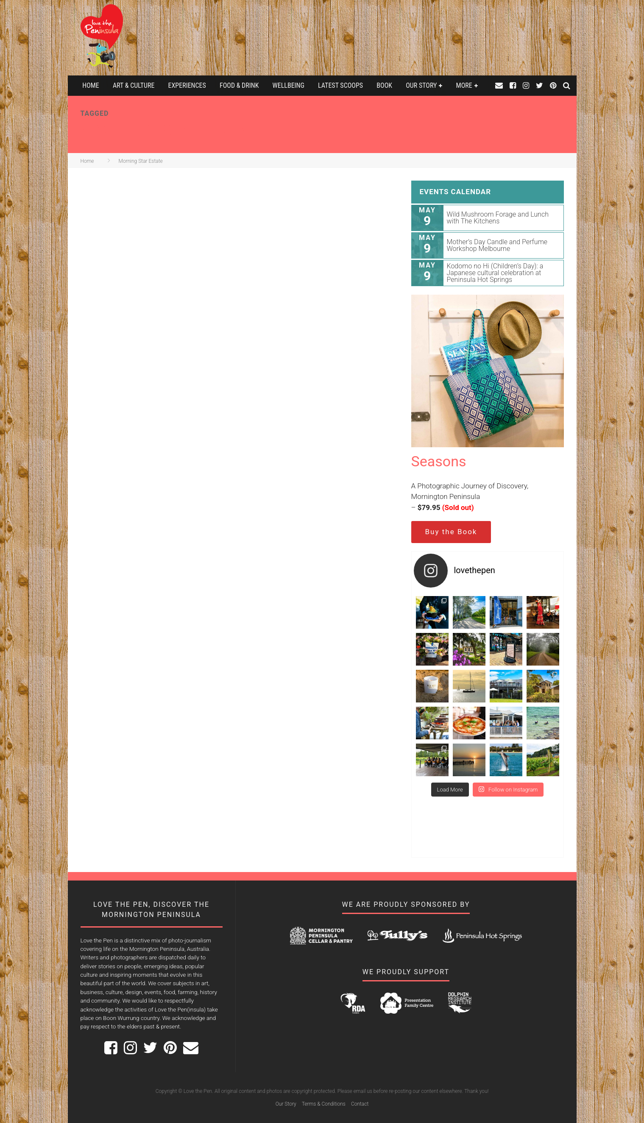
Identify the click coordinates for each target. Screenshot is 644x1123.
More (464, 85)
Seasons (438, 461)
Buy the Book (451, 531)
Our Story (421, 85)
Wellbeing (288, 85)
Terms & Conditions (324, 1104)
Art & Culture (133, 85)
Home (90, 85)
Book (384, 85)
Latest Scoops (340, 85)
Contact (359, 1104)
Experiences (187, 85)
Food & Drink (239, 85)
